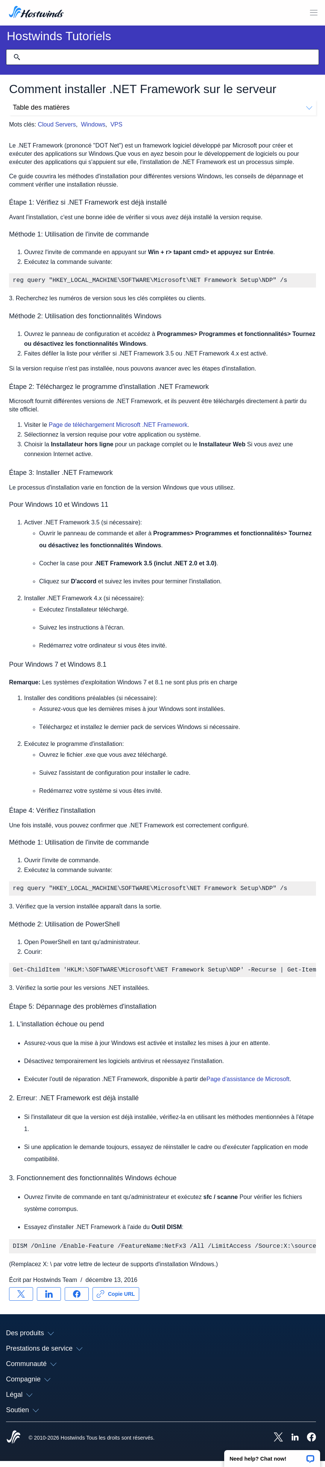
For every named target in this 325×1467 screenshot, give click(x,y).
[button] (272, 1456)
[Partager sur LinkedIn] (49, 1300)
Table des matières (162, 107)
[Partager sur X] (21, 1300)
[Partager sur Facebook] (77, 1300)
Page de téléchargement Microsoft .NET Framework (117, 426)
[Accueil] (36, 13)
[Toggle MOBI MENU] (313, 13)
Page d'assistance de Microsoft (248, 1083)
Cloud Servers (57, 124)
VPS (116, 124)
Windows (93, 124)
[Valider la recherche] (16, 57)
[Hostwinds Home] (13, 1443)
